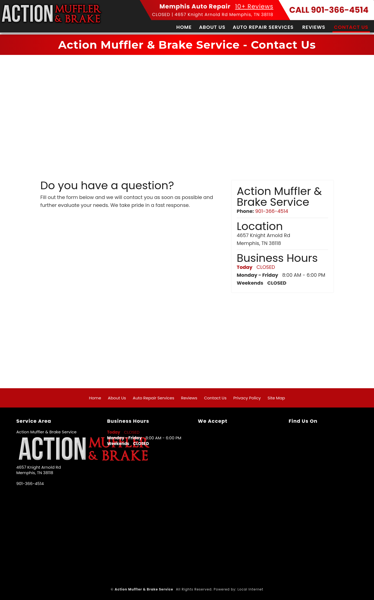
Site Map (276, 398)
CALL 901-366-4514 (329, 10)
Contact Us (351, 27)
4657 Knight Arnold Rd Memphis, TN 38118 (224, 14)
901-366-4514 (271, 211)
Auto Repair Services (263, 27)
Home (184, 27)
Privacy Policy (247, 398)
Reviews (313, 27)
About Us (212, 27)
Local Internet (250, 589)
